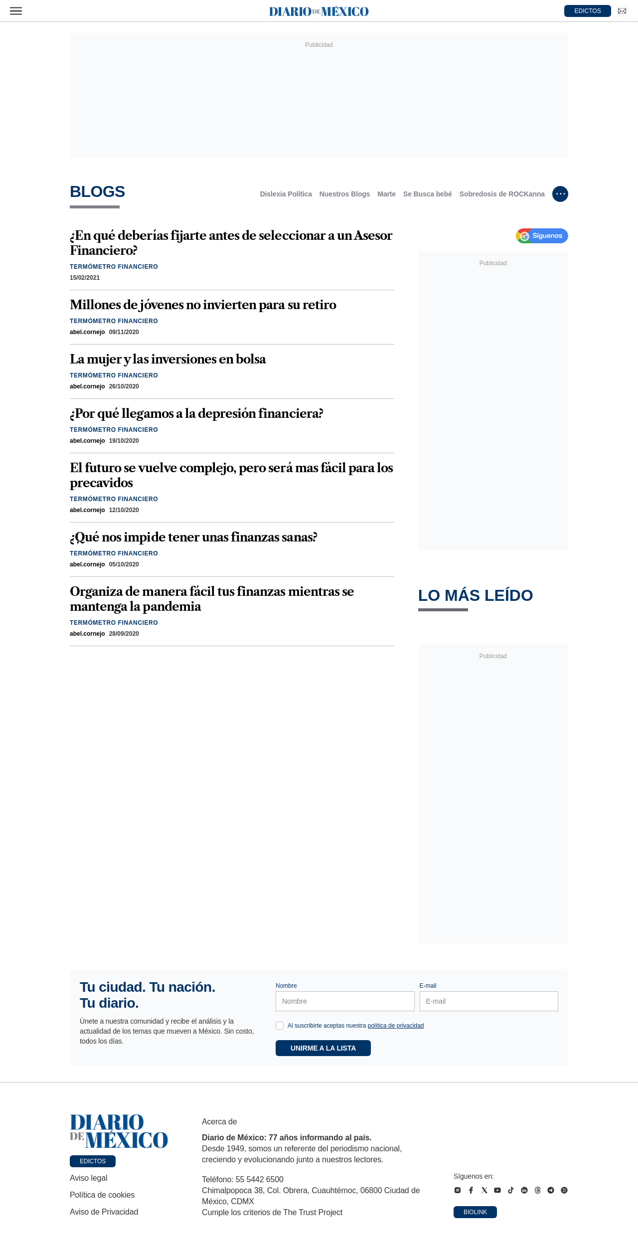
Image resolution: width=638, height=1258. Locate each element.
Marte (386, 194)
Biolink (475, 1212)
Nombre (286, 985)
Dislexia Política (286, 194)
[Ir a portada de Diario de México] (119, 1131)
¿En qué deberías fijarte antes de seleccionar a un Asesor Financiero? (231, 243)
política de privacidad (396, 1025)
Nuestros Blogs (344, 194)
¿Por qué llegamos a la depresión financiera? (196, 413)
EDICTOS (588, 10)
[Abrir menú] (16, 11)
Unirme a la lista (323, 1048)
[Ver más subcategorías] (560, 194)
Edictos (93, 1161)
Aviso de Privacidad (104, 1212)
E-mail (428, 985)
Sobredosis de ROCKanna (502, 194)
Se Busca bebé (427, 194)
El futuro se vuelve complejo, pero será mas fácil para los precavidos (231, 475)
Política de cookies (102, 1195)
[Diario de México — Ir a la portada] (319, 11)
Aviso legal (88, 1178)
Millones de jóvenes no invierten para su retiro (203, 305)
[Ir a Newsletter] (622, 11)
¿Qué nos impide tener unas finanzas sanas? (193, 537)
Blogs (97, 191)
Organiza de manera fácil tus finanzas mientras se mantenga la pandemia (212, 599)
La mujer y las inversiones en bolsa (168, 359)
